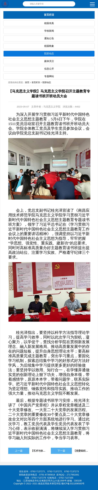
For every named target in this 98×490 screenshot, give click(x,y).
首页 (27, 82)
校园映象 (49, 46)
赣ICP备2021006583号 (72, 483)
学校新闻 (49, 30)
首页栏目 (36, 82)
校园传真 (49, 23)
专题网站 (49, 76)
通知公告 (49, 38)
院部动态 (49, 53)
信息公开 (49, 68)
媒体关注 (49, 61)
